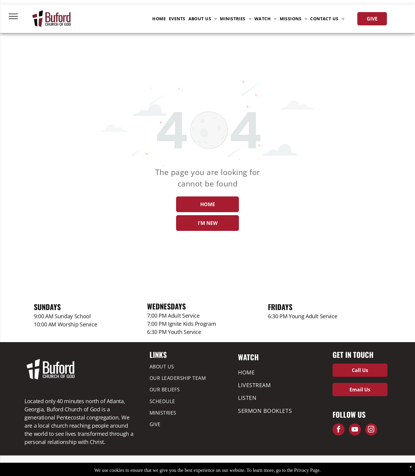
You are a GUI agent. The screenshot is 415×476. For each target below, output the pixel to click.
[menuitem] (159, 19)
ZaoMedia (380, 464)
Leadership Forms (152, 464)
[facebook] (339, 430)
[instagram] (371, 430)
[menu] (13, 16)
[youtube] (355, 430)
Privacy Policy (123, 464)
